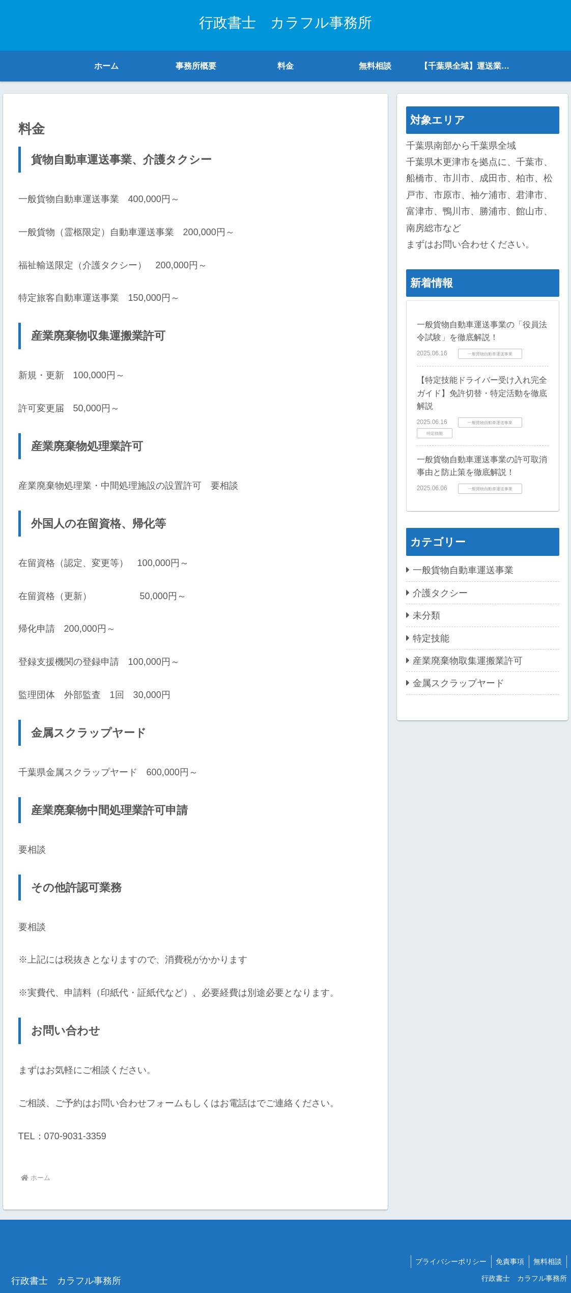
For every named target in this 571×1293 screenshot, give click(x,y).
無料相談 (547, 1261)
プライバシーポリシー (447, 1261)
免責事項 (508, 1261)
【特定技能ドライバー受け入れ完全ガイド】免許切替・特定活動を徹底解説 (482, 393)
